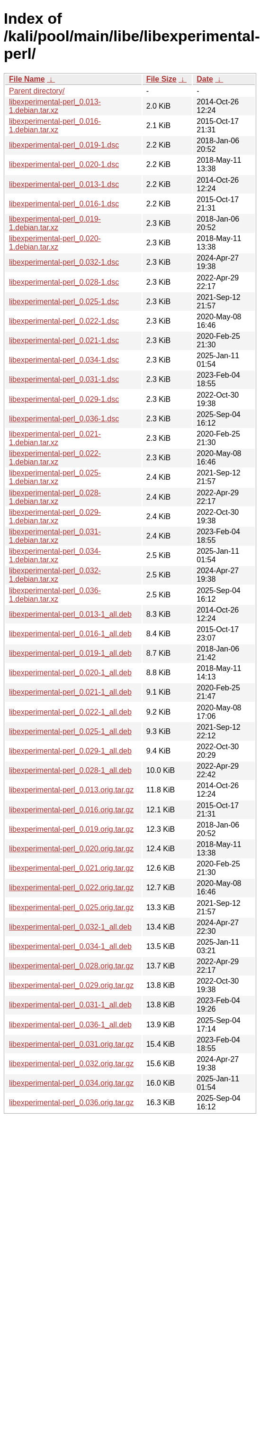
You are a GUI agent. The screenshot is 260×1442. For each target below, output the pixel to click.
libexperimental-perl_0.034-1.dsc (64, 360)
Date (205, 79)
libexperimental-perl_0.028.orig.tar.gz (71, 966)
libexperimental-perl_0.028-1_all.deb (70, 770)
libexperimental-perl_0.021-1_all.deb (70, 692)
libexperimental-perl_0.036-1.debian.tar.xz (55, 594)
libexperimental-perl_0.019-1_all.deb (70, 653)
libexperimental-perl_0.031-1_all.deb (70, 1005)
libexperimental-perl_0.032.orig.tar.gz (71, 1064)
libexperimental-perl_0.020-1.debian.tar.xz (55, 242)
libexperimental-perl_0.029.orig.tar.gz (71, 985)
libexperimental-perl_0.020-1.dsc (64, 164)
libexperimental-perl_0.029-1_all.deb (70, 751)
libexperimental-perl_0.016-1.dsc (64, 204)
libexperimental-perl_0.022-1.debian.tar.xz (55, 457)
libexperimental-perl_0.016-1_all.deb (70, 634)
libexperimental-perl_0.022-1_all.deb (70, 712)
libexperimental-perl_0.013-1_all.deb (70, 614)
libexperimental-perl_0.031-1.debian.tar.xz (55, 536)
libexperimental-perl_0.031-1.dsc (64, 379)
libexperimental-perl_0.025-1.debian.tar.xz (55, 477)
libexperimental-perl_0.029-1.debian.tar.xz (55, 516)
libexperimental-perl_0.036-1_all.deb (70, 1025)
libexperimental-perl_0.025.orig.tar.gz (71, 907)
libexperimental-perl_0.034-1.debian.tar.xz (55, 555)
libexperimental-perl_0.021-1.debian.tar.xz (55, 438)
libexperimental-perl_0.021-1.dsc (64, 340)
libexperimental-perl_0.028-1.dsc (64, 282)
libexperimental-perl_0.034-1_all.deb (70, 946)
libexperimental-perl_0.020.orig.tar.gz (71, 849)
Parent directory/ (36, 91)
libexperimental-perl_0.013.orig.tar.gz (71, 790)
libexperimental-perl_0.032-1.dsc (64, 262)
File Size (161, 79)
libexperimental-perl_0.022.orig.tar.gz (71, 888)
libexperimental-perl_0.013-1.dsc (64, 184)
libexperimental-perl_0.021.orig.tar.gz (71, 868)
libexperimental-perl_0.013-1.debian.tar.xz (55, 106)
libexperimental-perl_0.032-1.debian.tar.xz (55, 575)
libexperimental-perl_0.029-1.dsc (64, 399)
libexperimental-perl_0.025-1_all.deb (70, 731)
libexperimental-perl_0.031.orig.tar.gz (71, 1044)
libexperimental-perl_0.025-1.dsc (64, 302)
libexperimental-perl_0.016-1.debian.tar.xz (55, 125)
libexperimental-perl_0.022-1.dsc (64, 321)
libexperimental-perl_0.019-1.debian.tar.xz (55, 223)
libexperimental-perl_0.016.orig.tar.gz (71, 810)
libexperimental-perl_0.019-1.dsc (64, 145)
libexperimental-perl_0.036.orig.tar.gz (71, 1102)
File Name (27, 79)
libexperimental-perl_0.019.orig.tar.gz (71, 829)
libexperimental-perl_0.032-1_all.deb (70, 927)
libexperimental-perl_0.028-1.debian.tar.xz (55, 497)
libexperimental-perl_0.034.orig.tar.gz (71, 1083)
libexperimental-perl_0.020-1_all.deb (70, 673)
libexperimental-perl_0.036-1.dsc (64, 419)
